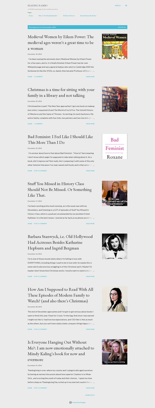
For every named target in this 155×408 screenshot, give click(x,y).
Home (30, 15)
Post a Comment (40, 171)
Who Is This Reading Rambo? (46, 15)
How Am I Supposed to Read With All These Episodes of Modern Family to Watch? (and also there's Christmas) (60, 295)
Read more (90, 76)
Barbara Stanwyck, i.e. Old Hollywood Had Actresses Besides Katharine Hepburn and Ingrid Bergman (60, 242)
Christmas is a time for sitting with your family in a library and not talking (61, 92)
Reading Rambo (38, 5)
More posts (90, 395)
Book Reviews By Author (87, 15)
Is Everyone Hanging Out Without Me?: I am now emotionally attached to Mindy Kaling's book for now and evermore (61, 350)
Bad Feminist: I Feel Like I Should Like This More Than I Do (60, 139)
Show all (122, 27)
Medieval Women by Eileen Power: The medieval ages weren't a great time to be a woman (61, 42)
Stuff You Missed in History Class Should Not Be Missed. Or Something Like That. (60, 189)
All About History (67, 15)
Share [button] (30, 76)
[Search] (118, 5)
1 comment (38, 76)
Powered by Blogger (77, 402)
